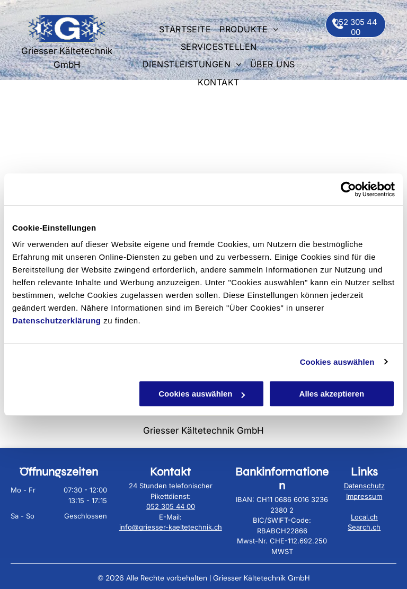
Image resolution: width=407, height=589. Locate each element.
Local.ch (364, 517)
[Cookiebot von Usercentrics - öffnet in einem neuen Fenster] (348, 189)
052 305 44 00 (170, 506)
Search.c (362, 527)
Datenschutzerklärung (56, 320)
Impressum (364, 496)
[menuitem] (185, 28)
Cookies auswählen (337, 361)
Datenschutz (364, 485)
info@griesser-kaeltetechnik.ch (170, 527)
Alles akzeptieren (332, 393)
